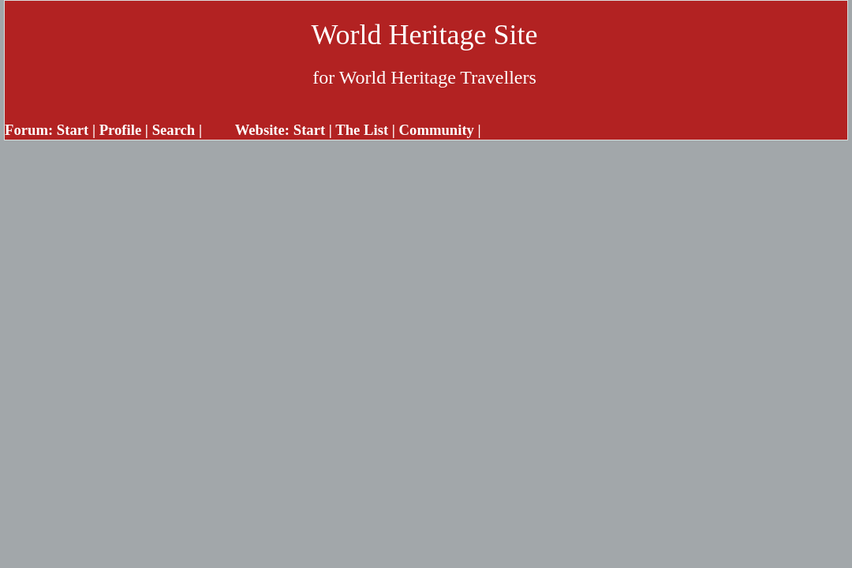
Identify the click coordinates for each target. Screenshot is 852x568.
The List (361, 129)
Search (174, 129)
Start (72, 129)
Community (436, 129)
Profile (120, 129)
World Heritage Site (424, 34)
